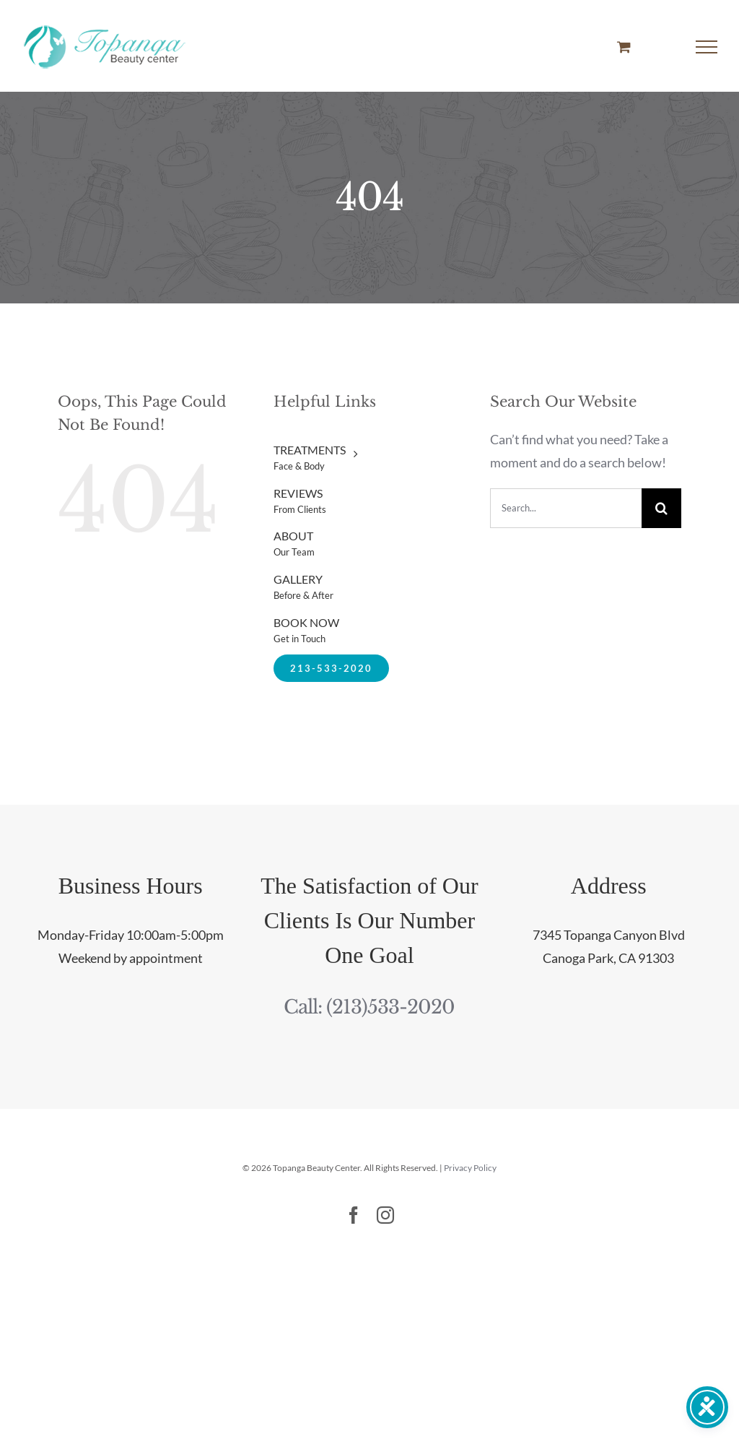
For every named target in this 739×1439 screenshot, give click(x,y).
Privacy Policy (470, 1167)
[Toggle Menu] (707, 46)
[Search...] (566, 508)
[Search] (661, 508)
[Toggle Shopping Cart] (624, 46)
